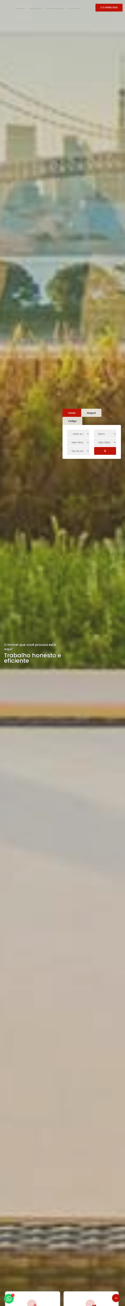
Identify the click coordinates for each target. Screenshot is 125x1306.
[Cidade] (78, 434)
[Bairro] (105, 434)
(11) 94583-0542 (109, 7)
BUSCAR (105, 452)
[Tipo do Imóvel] (78, 451)
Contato (74, 7)
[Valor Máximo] (105, 442)
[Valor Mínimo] (78, 442)
